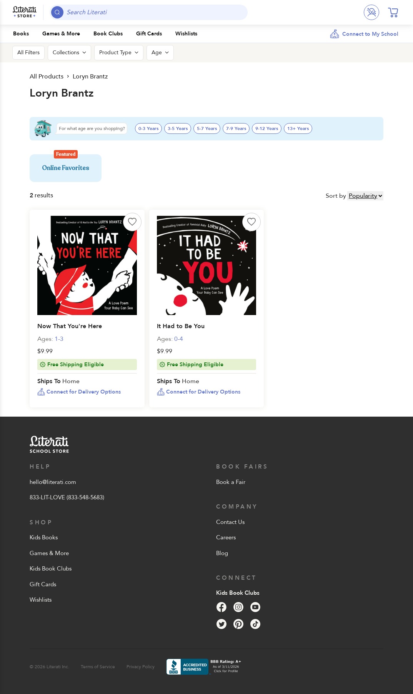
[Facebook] (221, 607)
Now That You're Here (69, 326)
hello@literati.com (53, 482)
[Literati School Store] (24, 12)
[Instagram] (238, 607)
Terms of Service (98, 667)
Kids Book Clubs (51, 568)
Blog (222, 553)
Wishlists (41, 600)
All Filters (28, 52)
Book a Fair (230, 482)
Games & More (49, 553)
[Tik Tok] (255, 624)
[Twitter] (221, 624)
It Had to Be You (181, 326)
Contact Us (230, 522)
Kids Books (44, 537)
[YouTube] (255, 607)
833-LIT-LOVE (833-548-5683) (67, 497)
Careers (226, 537)
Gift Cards (43, 584)
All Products (46, 76)
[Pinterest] (238, 624)
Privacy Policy (141, 667)
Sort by (336, 196)
